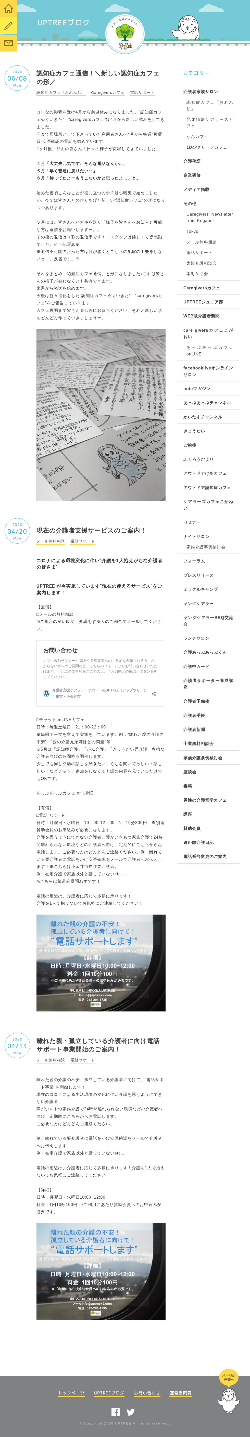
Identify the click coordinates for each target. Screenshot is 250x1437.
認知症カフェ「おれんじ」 (209, 105)
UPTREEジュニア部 (203, 302)
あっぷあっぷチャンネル (207, 403)
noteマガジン (196, 389)
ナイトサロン (196, 536)
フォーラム (194, 561)
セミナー (192, 522)
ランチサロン (196, 638)
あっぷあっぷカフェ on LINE (64, 793)
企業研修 (192, 175)
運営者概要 (181, 1393)
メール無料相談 (201, 242)
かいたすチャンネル (202, 417)
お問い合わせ (147, 1393)
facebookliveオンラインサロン (208, 371)
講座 (187, 814)
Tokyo (192, 231)
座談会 (189, 772)
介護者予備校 (196, 701)
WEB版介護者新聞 (201, 316)
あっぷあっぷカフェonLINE (209, 350)
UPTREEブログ (109, 1393)
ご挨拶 (189, 445)
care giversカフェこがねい (208, 333)
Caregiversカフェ (201, 288)
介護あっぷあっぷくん (205, 652)
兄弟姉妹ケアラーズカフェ (209, 122)
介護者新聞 (194, 729)
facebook (115, 1412)
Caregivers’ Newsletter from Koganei (209, 217)
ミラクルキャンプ (200, 589)
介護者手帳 (194, 715)
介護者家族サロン (200, 91)
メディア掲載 (196, 189)
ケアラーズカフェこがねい (208, 504)
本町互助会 (197, 274)
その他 (189, 203)
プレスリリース (198, 575)
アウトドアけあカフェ (205, 473)
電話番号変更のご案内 (205, 856)
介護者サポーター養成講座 (208, 683)
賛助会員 (192, 828)
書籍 (187, 786)
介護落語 (192, 161)
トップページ (71, 1393)
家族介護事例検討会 (206, 547)
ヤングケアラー (198, 603)
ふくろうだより (198, 459)
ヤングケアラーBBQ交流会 (208, 620)
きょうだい (194, 431)
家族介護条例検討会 (202, 758)
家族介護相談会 (201, 263)
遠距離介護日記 (198, 842)
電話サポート (199, 252)
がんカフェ (197, 136)
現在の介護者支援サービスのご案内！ (91, 530)
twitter (130, 1412)
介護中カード (196, 666)
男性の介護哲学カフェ (205, 800)
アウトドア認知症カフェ (207, 487)
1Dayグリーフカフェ (206, 147)
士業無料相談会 (198, 743)
